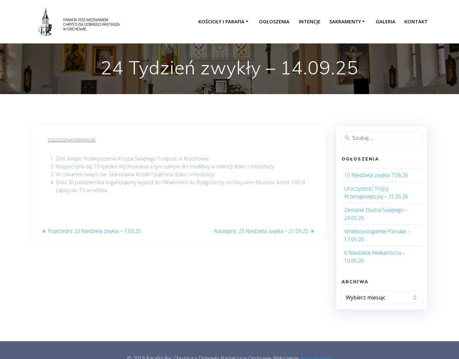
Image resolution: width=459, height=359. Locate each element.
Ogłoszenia (274, 21)
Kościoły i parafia (221, 21)
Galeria (385, 21)
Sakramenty (345, 21)
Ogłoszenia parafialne (72, 140)
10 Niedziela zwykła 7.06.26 (376, 175)
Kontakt (416, 21)
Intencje (309, 21)
